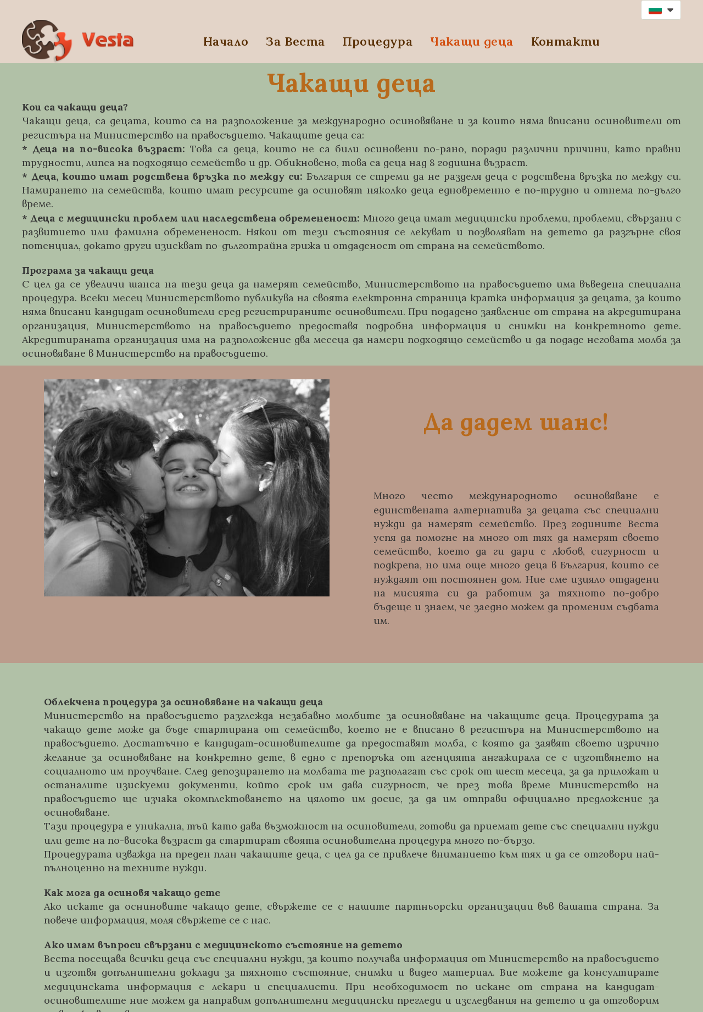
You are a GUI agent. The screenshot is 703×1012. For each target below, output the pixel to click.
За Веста (295, 41)
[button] (661, 10)
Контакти (565, 41)
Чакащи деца (471, 41)
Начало (225, 41)
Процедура (378, 41)
